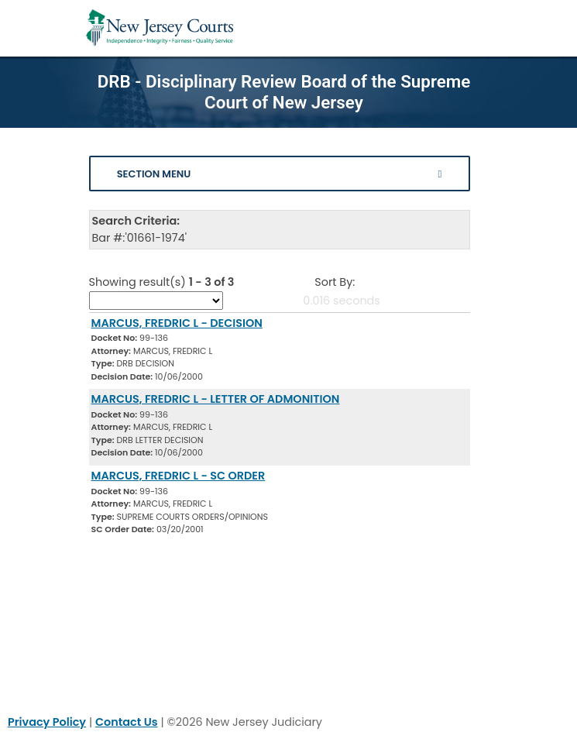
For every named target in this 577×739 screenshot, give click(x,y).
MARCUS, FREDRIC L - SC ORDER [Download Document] (178, 475)
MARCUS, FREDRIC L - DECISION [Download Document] (177, 323)
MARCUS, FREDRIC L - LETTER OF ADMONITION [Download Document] (215, 399)
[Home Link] (159, 28)
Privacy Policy (47, 722)
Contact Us (126, 722)
